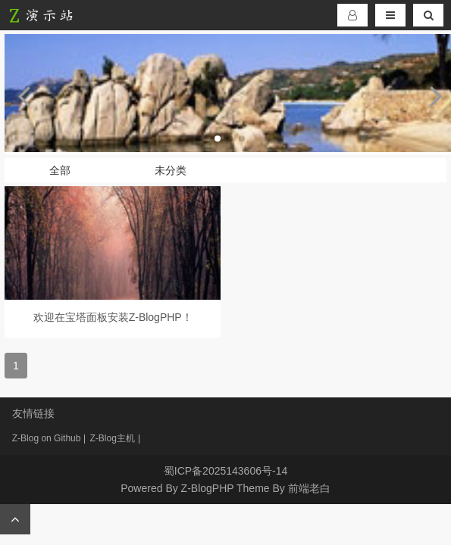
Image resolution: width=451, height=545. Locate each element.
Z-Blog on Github (46, 438)
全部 (59, 170)
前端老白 (309, 488)
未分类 (170, 170)
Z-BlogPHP (207, 488)
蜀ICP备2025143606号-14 (225, 471)
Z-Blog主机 (111, 438)
